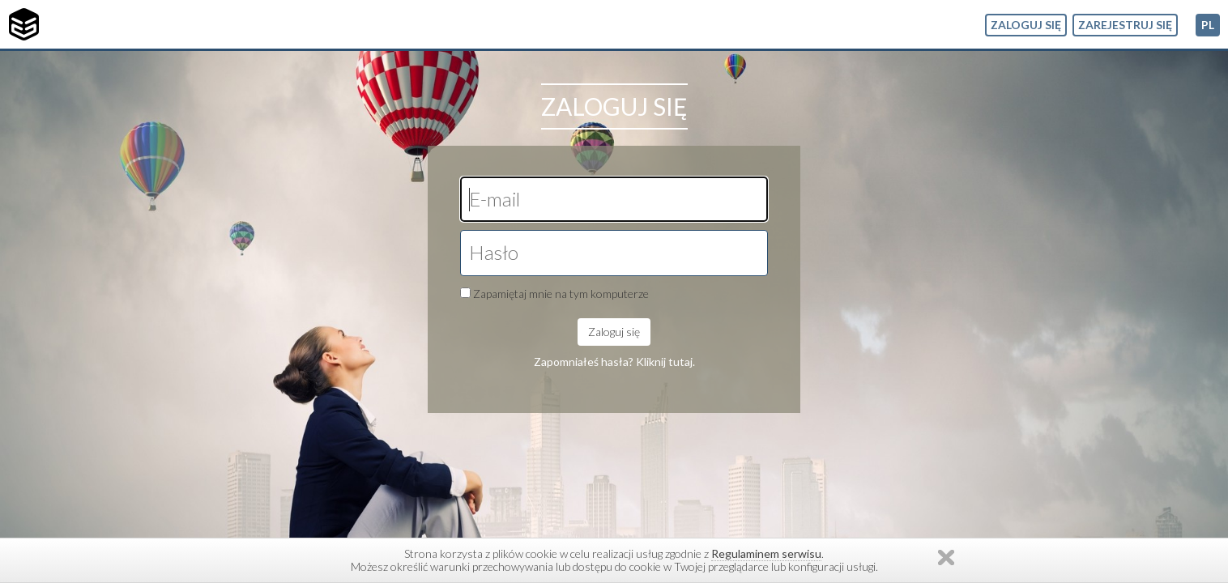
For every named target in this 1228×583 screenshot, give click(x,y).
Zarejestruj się (1125, 25)
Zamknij (946, 557)
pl (1207, 25)
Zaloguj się (1026, 25)
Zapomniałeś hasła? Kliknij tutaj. (614, 361)
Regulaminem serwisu (766, 553)
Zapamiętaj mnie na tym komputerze (561, 293)
